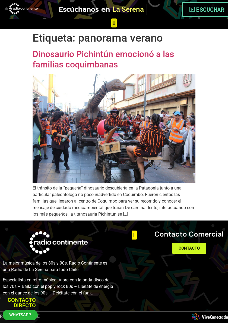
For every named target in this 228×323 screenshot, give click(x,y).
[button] (113, 22)
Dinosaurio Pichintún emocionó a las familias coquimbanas (103, 59)
